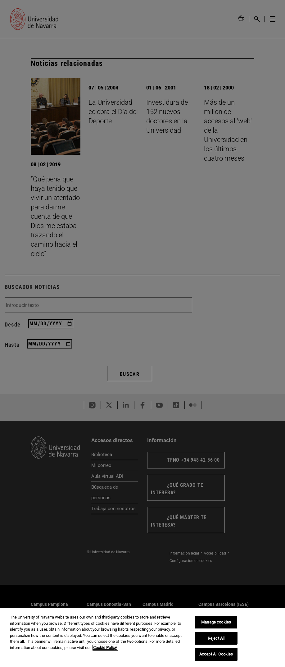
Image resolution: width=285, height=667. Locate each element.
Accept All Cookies (216, 654)
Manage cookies (216, 622)
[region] (142, 637)
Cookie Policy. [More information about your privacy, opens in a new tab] (105, 647)
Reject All (216, 638)
